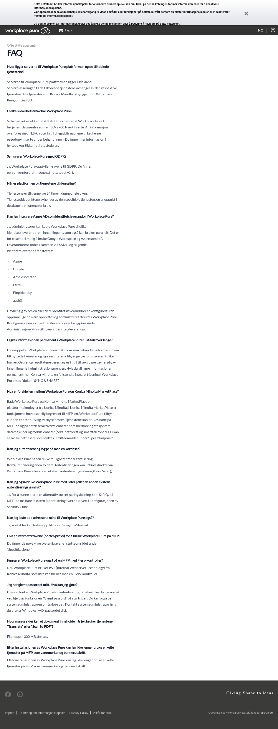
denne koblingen (157, 4)
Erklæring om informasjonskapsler (42, 713)
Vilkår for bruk (102, 713)
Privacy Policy (78, 713)
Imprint (9, 713)
